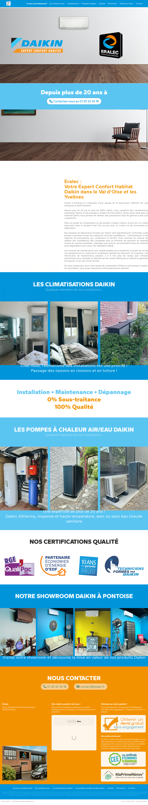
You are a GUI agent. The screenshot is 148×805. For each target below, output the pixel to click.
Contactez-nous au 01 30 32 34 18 (74, 101)
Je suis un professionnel (36, 3)
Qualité (102, 3)
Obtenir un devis (126, 3)
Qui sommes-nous (57, 3)
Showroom (112, 3)
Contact (139, 3)
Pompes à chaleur (89, 3)
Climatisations (73, 3)
